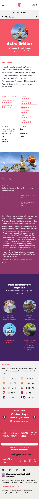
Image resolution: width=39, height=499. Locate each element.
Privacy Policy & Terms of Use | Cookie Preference (17, 493)
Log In (34, 5)
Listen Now (11, 487)
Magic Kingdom (25, 48)
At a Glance (9, 17)
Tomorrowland (7, 129)
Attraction (14, 48)
